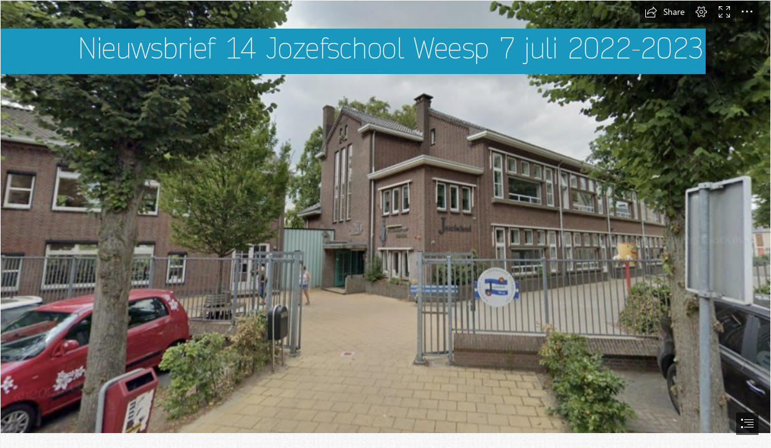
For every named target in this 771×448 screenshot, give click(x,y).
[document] (385, 224)
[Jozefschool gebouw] (385, 217)
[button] (664, 12)
